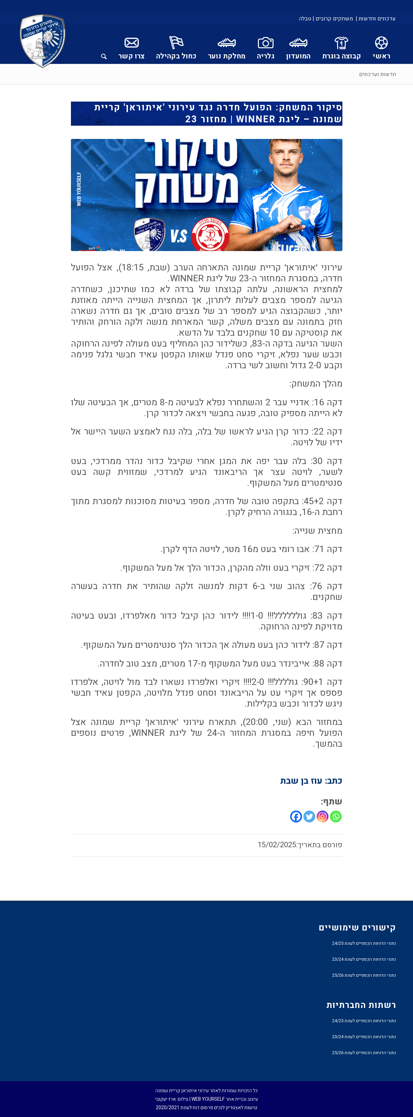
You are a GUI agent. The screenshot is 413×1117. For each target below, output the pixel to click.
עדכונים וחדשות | (376, 19)
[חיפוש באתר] (104, 44)
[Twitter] (309, 816)
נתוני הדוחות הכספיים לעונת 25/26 (364, 975)
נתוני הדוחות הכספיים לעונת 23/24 (364, 959)
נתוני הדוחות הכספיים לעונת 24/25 (364, 943)
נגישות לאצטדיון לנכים (235, 1107)
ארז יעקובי (165, 1099)
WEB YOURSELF (208, 1099)
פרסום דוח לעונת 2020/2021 (184, 1107)
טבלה (305, 19)
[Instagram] (322, 816)
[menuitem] (375, 18)
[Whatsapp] (336, 816)
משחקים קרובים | (333, 19)
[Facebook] (296, 816)
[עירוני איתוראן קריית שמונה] (43, 41)
